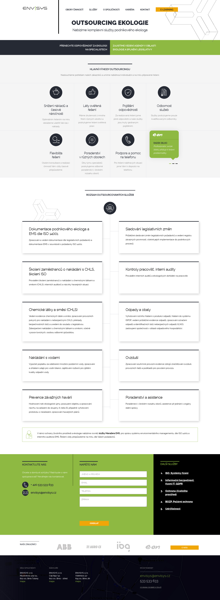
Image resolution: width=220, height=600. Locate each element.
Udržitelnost (172, 508)
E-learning (166, 9)
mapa (22, 581)
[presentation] (101, 515)
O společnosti (111, 9)
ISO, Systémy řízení (176, 473)
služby (93, 9)
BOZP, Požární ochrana (179, 501)
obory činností (74, 9)
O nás (185, 547)
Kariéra (129, 9)
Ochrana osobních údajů (150, 587)
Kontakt (145, 9)
